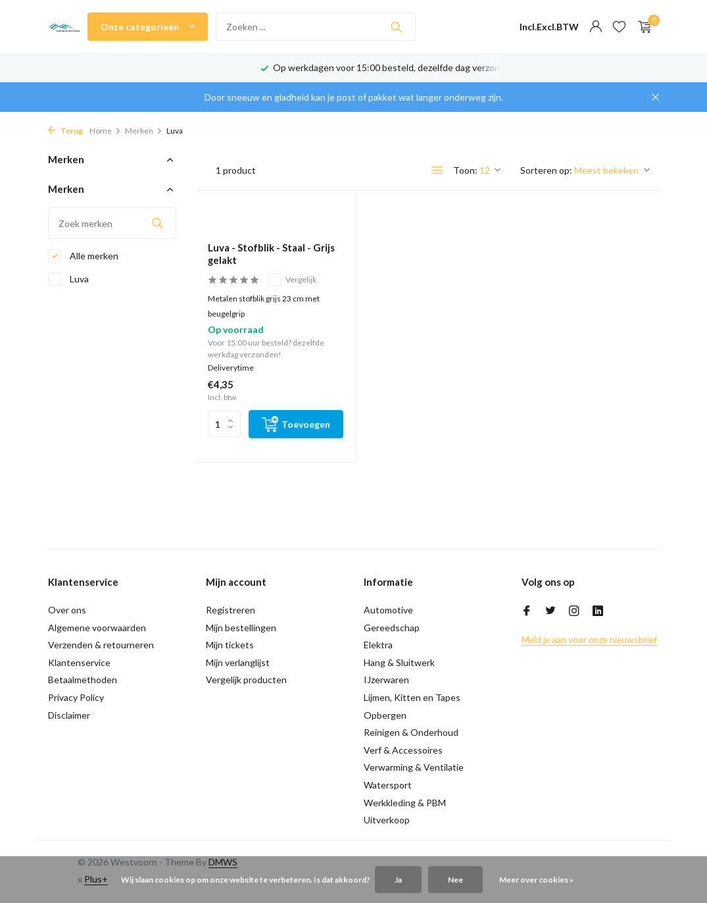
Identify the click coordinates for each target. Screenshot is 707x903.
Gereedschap (392, 627)
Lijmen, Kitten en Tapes (412, 697)
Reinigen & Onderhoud (411, 732)
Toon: (465, 170)
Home (105, 131)
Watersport (388, 784)
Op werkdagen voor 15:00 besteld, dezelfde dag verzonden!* (398, 67)
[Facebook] (527, 611)
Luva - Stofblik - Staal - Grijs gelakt (272, 254)
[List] (437, 170)
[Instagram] (574, 611)
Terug (65, 131)
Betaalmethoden (82, 679)
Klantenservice (79, 662)
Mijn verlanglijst (238, 662)
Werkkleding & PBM (405, 802)
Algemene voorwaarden (97, 627)
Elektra (378, 644)
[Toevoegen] (293, 424)
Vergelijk (294, 280)
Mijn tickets (230, 644)
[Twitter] (550, 611)
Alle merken (83, 256)
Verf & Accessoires (403, 750)
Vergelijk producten (246, 679)
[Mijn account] (595, 27)
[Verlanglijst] (619, 27)
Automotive (388, 609)
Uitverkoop (387, 819)
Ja (398, 880)
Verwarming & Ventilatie (414, 767)
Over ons (67, 609)
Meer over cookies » (536, 880)
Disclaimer (69, 715)
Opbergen (385, 715)
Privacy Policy (76, 697)
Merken (143, 131)
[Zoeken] (315, 27)
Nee (455, 880)
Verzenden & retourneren (101, 644)
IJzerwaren (386, 679)
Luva (68, 279)
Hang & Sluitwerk (399, 662)
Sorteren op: (546, 170)
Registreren (230, 609)
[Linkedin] (598, 611)
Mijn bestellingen (241, 627)
